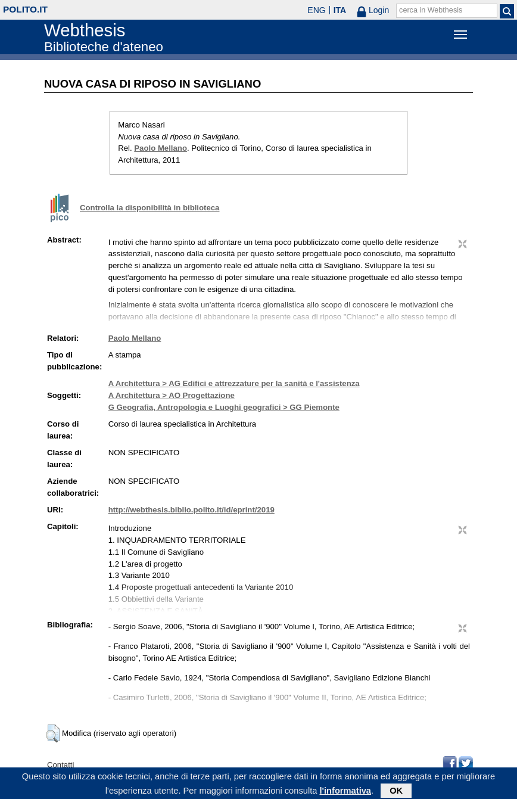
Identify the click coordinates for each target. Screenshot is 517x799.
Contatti (60, 764)
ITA (340, 10)
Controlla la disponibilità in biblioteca (149, 207)
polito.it (25, 9)
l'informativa (345, 792)
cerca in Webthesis (430, 10)
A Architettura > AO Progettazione (171, 395)
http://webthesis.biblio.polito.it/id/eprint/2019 (191, 509)
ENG (316, 10)
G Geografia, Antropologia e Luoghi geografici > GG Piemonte (224, 407)
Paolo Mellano (160, 148)
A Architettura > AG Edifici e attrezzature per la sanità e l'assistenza (234, 383)
